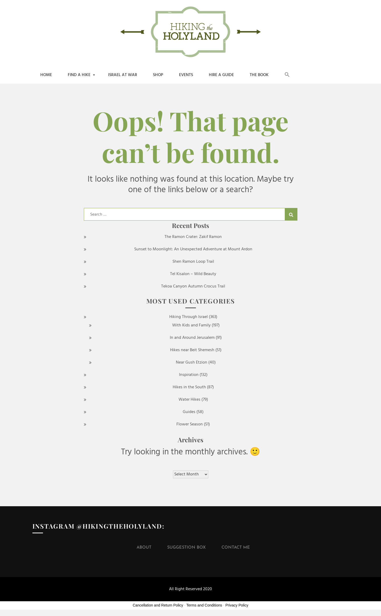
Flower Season (189, 424)
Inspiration (189, 374)
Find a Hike (79, 75)
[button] (287, 75)
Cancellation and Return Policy (158, 605)
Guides (189, 412)
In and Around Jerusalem (192, 337)
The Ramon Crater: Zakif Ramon (193, 237)
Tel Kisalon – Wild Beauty (193, 274)
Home (46, 75)
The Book (259, 75)
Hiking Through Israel (188, 317)
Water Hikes (189, 399)
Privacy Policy (236, 605)
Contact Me (235, 547)
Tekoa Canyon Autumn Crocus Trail (193, 286)
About (144, 547)
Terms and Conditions (204, 605)
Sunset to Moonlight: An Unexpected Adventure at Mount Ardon (193, 249)
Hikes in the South (189, 387)
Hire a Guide (221, 75)
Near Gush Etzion (191, 362)
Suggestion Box (186, 547)
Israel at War (122, 75)
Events (186, 75)
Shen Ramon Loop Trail (193, 261)
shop (158, 75)
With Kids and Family (191, 325)
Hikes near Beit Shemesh (192, 350)
